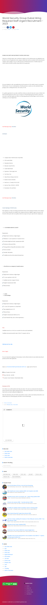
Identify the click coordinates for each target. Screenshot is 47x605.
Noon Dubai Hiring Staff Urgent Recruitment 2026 (19, 513)
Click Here (14, 126)
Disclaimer (29, 594)
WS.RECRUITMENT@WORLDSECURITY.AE (16, 366)
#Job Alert (15, 404)
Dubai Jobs (7, 453)
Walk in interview (8, 457)
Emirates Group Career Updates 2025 (16, 524)
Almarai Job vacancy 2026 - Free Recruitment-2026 (20, 502)
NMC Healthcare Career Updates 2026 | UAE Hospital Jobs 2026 (22, 491)
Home (27, 586)
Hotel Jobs (7, 455)
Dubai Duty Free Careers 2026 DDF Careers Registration (20, 530)
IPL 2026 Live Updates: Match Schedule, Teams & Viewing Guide (22, 507)
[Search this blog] (23, 466)
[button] (8, 27)
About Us (28, 588)
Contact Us (29, 590)
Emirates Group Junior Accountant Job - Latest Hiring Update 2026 (23, 496)
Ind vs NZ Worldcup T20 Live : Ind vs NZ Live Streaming (20, 485)
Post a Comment (8, 402)
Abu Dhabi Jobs (8, 451)
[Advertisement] (23, 40)
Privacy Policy (29, 592)
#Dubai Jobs (10, 404)
